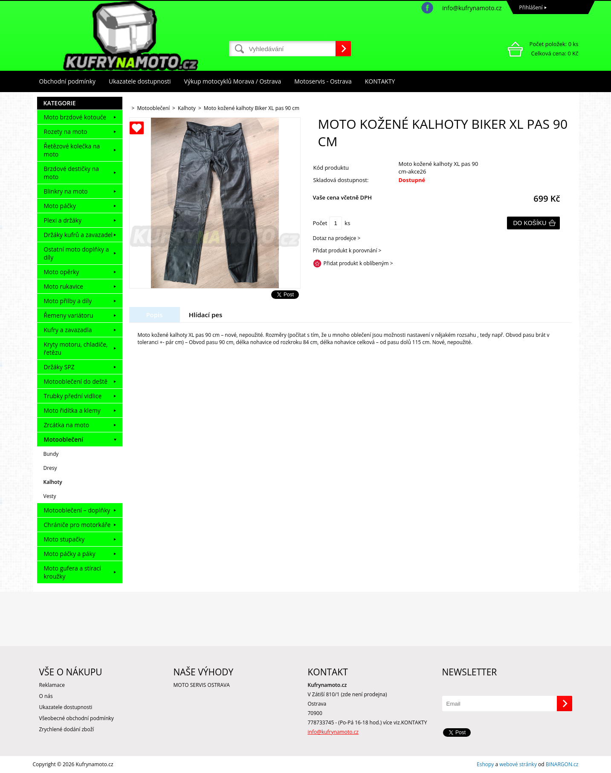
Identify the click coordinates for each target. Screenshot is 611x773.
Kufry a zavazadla (68, 330)
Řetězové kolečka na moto (72, 150)
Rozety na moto (65, 131)
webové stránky (518, 764)
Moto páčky (60, 206)
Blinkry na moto (66, 191)
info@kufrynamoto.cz (471, 8)
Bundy (51, 453)
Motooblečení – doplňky (77, 510)
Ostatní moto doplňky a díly (76, 253)
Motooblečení (64, 439)
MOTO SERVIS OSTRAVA (202, 685)
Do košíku (530, 223)
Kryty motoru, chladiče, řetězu (76, 348)
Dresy (50, 468)
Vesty (49, 496)
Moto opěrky (61, 272)
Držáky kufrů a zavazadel (78, 235)
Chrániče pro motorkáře (77, 525)
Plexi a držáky (63, 220)
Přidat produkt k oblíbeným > (358, 263)
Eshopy (485, 764)
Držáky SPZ (59, 367)
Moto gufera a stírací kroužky (72, 572)
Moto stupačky (64, 539)
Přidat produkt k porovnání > (347, 250)
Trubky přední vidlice (73, 396)
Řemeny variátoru (68, 315)
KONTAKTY (380, 81)
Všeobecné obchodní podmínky (76, 718)
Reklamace (52, 685)
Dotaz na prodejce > (337, 238)
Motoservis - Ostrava (322, 81)
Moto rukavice (64, 286)
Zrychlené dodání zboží (66, 729)
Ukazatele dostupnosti (140, 81)
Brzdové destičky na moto (71, 173)
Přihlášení (531, 7)
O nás (46, 696)
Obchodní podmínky (67, 81)
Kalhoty (52, 482)
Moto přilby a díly (68, 301)
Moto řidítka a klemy (72, 410)
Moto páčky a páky (70, 554)
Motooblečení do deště (76, 381)
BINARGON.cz (562, 764)
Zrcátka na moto (67, 425)
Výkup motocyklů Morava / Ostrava (232, 81)
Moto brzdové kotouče (75, 117)
